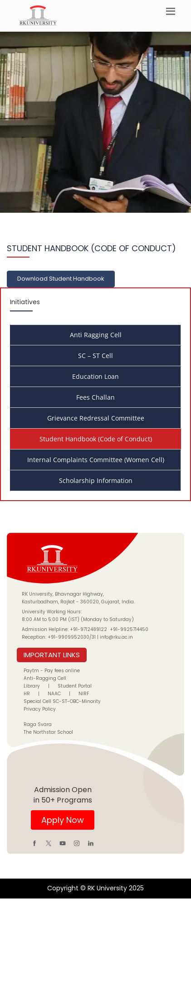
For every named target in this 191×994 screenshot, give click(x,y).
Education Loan (95, 376)
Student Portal (75, 686)
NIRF (83, 693)
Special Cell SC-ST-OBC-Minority (62, 701)
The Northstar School (48, 732)
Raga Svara (38, 724)
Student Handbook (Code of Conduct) (95, 439)
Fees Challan (95, 397)
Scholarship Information (95, 480)
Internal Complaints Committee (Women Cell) (95, 459)
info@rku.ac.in (116, 637)
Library (32, 686)
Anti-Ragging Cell (45, 678)
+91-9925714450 (129, 629)
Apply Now (62, 820)
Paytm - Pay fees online (52, 670)
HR (27, 693)
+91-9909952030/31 (72, 637)
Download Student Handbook (60, 278)
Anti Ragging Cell (96, 334)
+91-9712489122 (88, 629)
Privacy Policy (40, 709)
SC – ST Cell (95, 355)
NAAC (54, 693)
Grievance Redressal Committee (95, 418)
